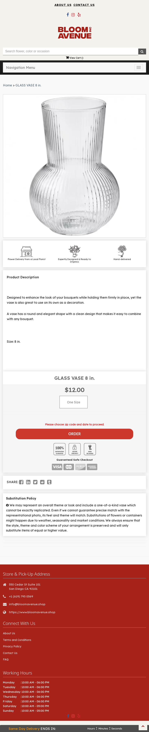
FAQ (6, 658)
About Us (63, 5)
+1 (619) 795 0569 (21, 595)
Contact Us (84, 5)
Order (74, 433)
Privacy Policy (12, 645)
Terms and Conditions (17, 638)
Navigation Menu (20, 67)
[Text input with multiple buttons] (70, 51)
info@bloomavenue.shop (27, 603)
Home (7, 85)
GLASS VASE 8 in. (28, 85)
